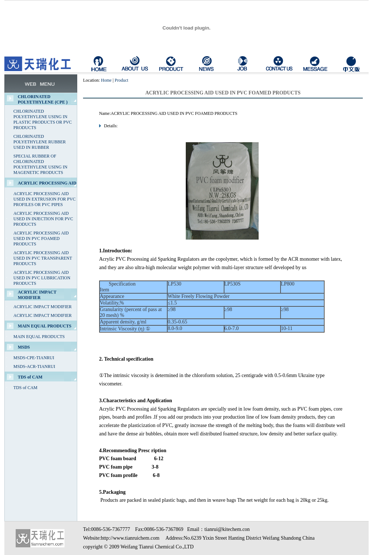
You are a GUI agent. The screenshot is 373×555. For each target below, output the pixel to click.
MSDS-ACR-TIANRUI (34, 366)
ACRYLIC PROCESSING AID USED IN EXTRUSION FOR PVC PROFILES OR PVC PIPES (44, 199)
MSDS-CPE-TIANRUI (33, 357)
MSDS (24, 347)
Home (106, 80)
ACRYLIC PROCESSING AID (47, 183)
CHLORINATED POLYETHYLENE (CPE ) (43, 99)
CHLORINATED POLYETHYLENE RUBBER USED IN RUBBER (39, 142)
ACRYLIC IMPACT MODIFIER (37, 295)
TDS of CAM (30, 377)
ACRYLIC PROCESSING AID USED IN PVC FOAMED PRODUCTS (41, 238)
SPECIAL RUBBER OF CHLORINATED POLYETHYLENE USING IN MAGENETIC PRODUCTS (40, 164)
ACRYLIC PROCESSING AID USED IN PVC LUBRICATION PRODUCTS (41, 278)
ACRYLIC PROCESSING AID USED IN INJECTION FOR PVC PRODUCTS (43, 219)
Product (121, 80)
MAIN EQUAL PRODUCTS (44, 326)
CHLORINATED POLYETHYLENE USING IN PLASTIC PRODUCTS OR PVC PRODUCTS (42, 119)
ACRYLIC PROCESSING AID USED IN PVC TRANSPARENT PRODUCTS (42, 258)
